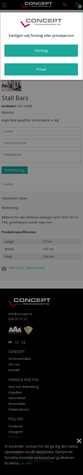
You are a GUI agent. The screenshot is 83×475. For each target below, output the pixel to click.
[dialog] (41, 46)
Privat (41, 69)
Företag (41, 50)
